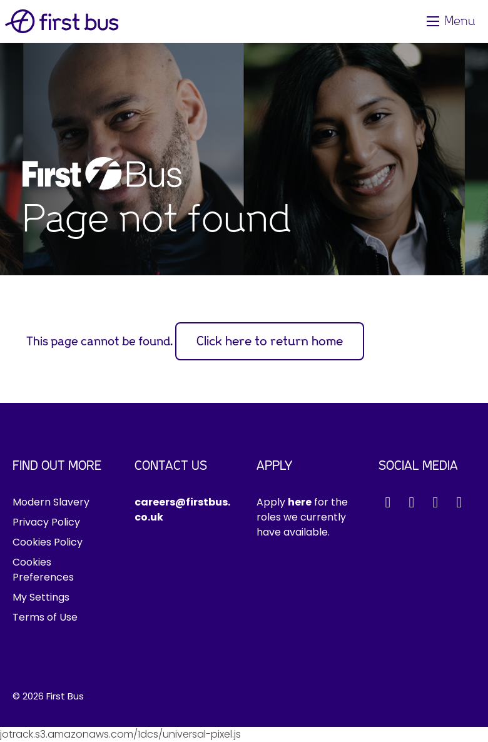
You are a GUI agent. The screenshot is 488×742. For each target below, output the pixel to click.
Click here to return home (269, 341)
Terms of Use (45, 617)
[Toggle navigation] (452, 21)
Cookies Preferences (43, 569)
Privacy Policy (46, 522)
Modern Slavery (51, 502)
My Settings (41, 597)
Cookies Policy (48, 542)
